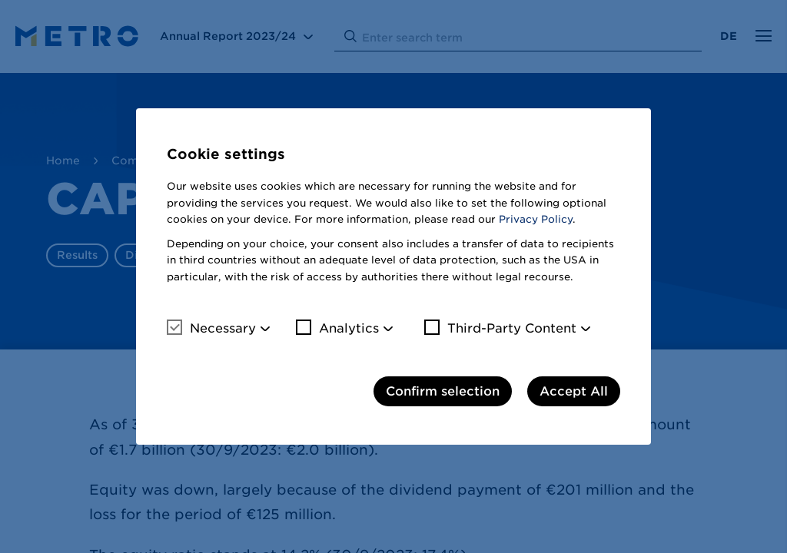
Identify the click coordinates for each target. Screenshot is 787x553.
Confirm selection (443, 391)
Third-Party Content (500, 328)
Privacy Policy (536, 219)
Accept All (574, 391)
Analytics (337, 328)
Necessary (211, 328)
